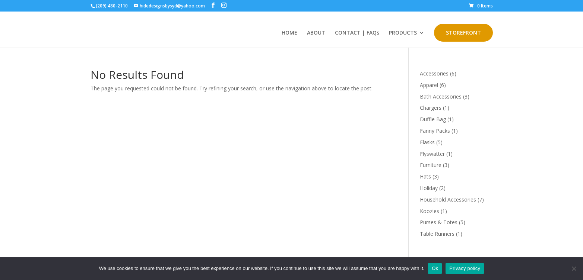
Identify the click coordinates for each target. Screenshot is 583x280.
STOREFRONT (463, 32)
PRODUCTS (403, 33)
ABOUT (316, 33)
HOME (289, 33)
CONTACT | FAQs (357, 33)
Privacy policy (464, 268)
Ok (435, 268)
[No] (573, 268)
